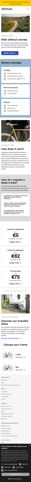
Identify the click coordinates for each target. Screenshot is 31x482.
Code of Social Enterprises (9, 436)
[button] (15, 197)
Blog (2, 382)
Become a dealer (6, 428)
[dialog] (15, 463)
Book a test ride (6, 406)
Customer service (6, 416)
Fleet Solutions (5, 433)
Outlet (3, 399)
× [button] (29, 445)
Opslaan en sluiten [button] (15, 474)
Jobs (2, 442)
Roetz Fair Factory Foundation (10, 385)
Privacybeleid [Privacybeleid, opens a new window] (13, 460)
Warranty (4, 419)
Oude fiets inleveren (7, 414)
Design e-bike (10, 53)
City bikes (4, 391)
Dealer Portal (5, 426)
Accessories (5, 396)
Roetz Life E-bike (6, 394)
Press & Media (5, 440)
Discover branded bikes (11, 338)
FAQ (2, 411)
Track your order (6, 409)
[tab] (15, 197)
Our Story (4, 380)
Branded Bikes (5, 431)
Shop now (21, 357)
